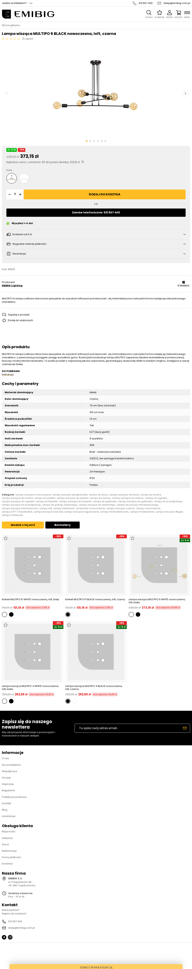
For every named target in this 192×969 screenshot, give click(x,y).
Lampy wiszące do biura (124, 494)
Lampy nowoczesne (148, 508)
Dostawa (7, 863)
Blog (4, 810)
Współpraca (9, 771)
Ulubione (7, 838)
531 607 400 (146, 3)
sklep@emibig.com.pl (177, 3)
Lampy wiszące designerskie (70, 494)
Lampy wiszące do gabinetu (135, 501)
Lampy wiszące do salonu (128, 498)
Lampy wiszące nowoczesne (33, 494)
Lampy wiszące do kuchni (17, 498)
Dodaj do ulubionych (20, 320)
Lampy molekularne (142, 511)
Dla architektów (11, 765)
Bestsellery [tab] (62, 525)
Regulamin (8, 790)
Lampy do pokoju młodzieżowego (137, 505)
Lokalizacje (8, 816)
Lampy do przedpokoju (168, 501)
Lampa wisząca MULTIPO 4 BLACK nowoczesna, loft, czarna (93, 687)
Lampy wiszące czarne (120, 508)
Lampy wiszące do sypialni (18, 501)
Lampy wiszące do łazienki (75, 501)
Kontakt (6, 803)
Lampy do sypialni (156, 498)
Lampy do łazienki (47, 501)
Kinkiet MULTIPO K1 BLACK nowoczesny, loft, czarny (95, 599)
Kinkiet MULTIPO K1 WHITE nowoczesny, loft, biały (30, 599)
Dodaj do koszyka (104, 194)
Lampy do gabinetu (105, 501)
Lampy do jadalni (44, 498)
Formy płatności (11, 857)
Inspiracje (8, 784)
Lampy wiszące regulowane (81, 511)
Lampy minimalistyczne (114, 511)
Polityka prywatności (14, 797)
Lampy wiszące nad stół (48, 511)
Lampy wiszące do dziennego (97, 505)
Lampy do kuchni (151, 494)
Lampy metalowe (63, 508)
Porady (6, 777)
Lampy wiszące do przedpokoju (21, 505)
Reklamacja (9, 851)
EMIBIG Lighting (12, 285)
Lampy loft (45, 508)
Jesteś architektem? (14, 3)
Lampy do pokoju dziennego (59, 505)
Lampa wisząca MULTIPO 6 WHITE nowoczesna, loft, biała (157, 601)
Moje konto (8, 831)
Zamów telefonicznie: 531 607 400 (96, 212)
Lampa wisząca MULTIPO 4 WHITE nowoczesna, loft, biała (30, 687)
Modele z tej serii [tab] (23, 525)
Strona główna (11, 25)
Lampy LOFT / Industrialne (17, 511)
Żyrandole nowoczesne (90, 508)
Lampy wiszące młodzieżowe (20, 508)
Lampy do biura (98, 494)
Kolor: (9, 170)
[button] (9, 194)
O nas (5, 758)
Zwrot (5, 844)
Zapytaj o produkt (18, 314)
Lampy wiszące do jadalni (72, 498)
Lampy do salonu (100, 498)
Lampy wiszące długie (169, 511)
